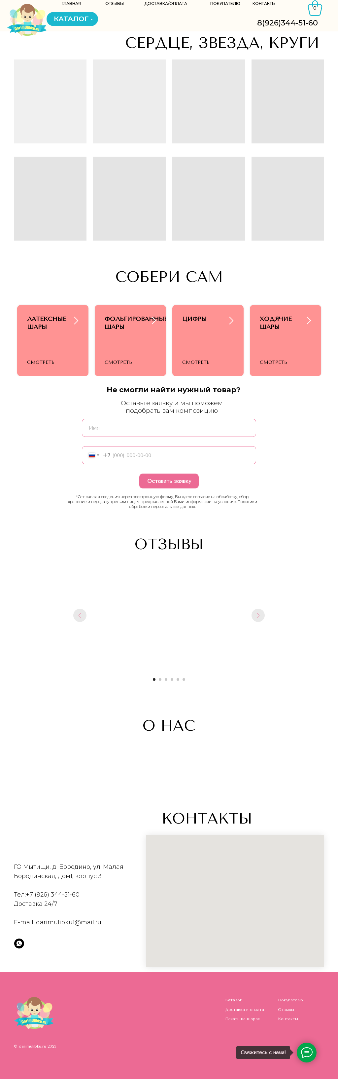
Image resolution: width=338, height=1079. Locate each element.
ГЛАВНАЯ (71, 3)
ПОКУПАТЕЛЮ (225, 3)
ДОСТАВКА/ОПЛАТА (165, 3)
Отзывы (286, 1009)
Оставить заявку (169, 481)
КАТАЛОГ (71, 19)
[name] (169, 428)
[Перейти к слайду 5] (178, 679)
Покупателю (290, 1000)
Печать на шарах (242, 1019)
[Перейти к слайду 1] (154, 679)
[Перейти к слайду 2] (160, 679)
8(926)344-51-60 (287, 22)
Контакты (288, 1019)
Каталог (233, 1000)
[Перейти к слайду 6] (184, 679)
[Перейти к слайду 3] (166, 679)
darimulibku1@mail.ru (68, 922)
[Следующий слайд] (258, 615)
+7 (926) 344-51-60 (53, 894)
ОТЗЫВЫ (114, 3)
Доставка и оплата (244, 1009)
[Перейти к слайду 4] (172, 679)
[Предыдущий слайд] (79, 615)
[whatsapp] (19, 943)
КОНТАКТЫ (264, 3)
